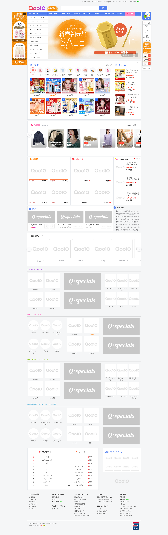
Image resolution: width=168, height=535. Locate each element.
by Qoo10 (44, 125)
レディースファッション (37, 17)
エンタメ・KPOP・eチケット (39, 57)
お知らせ (120, 208)
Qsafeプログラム (79, 513)
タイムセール (120, 65)
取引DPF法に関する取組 (81, 515)
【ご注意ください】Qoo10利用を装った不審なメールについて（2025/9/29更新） (128, 224)
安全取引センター (80, 511)
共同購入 (35, 159)
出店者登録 (55, 497)
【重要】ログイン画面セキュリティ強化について (128, 227)
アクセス (77, 508)
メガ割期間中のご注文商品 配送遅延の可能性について (128, 214)
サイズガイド (147, 40)
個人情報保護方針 (80, 504)
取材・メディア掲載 (126, 508)
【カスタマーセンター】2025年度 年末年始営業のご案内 (128, 222)
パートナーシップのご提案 (128, 506)
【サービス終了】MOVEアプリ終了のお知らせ (128, 219)
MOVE (35, 125)
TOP (144, 69)
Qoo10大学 (132, 2)
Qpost (109, 2)
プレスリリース (124, 502)
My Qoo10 (92, 2)
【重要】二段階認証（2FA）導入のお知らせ (128, 230)
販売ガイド (55, 499)
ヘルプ (115, 2)
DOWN (149, 68)
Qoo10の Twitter (125, 513)
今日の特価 (79, 159)
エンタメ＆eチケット (116, 452)
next (139, 135)
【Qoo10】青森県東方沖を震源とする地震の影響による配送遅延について (128, 216)
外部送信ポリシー (80, 506)
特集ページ (35, 209)
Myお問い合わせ (79, 497)
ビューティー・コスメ (37, 21)
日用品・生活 (34, 41)
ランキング (34, 65)
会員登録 (32, 497)
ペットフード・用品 (36, 49)
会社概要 (122, 497)
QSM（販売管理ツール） (105, 497)
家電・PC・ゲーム (35, 33)
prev (29, 135)
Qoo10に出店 (123, 2)
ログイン (85, 2)
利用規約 (77, 502)
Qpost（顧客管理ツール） (105, 499)
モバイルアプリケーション (105, 502)
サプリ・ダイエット (36, 25)
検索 (102, 8)
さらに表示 (109, 65)
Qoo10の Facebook (125, 511)
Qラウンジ (55, 509)
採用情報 (122, 499)
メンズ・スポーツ (35, 29)
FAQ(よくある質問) (80, 499)
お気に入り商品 (102, 511)
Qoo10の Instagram (126, 515)
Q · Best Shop (123, 159)
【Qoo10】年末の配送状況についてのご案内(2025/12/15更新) (128, 211)
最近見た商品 (101, 513)
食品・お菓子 (34, 45)
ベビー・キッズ (35, 53)
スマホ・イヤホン (35, 37)
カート (101, 2)
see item (112, 275)
